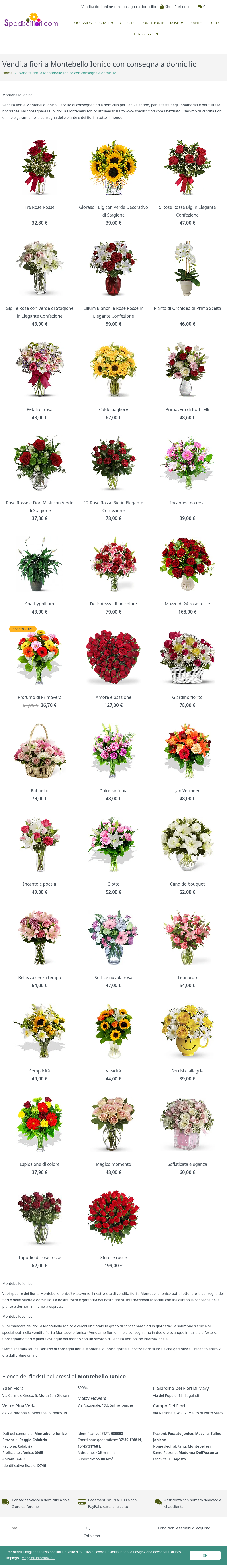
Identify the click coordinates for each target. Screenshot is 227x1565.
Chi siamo (92, 1535)
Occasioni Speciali (91, 22)
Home (7, 72)
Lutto (213, 22)
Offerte (127, 22)
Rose (174, 22)
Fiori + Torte (152, 22)
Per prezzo (144, 34)
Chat (204, 6)
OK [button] (205, 1555)
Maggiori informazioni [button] (38, 1558)
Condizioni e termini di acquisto (184, 1528)
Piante (196, 22)
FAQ (87, 1528)
